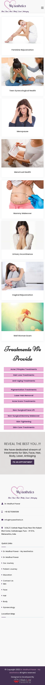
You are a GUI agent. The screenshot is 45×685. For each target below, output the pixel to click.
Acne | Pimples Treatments (24, 369)
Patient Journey (10, 569)
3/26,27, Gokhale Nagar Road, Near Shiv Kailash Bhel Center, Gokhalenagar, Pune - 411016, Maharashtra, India (21, 531)
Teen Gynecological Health (22, 90)
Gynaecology (9, 607)
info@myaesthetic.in (14, 519)
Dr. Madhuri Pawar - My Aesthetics (18, 551)
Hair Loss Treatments (23, 375)
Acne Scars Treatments (23, 401)
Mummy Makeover (22, 213)
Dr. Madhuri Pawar (12, 503)
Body (5, 601)
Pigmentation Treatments (23, 389)
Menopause (22, 131)
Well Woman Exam (23, 335)
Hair (4, 595)
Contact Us (8, 580)
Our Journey (8, 563)
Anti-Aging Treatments (23, 380)
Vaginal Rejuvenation (22, 295)
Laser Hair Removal (23, 395)
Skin (4, 584)
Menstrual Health (22, 172)
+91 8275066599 (12, 511)
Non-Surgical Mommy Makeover (24, 415)
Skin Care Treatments (23, 427)
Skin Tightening (23, 421)
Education (7, 575)
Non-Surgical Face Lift (24, 410)
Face (5, 589)
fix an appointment (22, 462)
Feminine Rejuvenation (23, 49)
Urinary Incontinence (22, 254)
